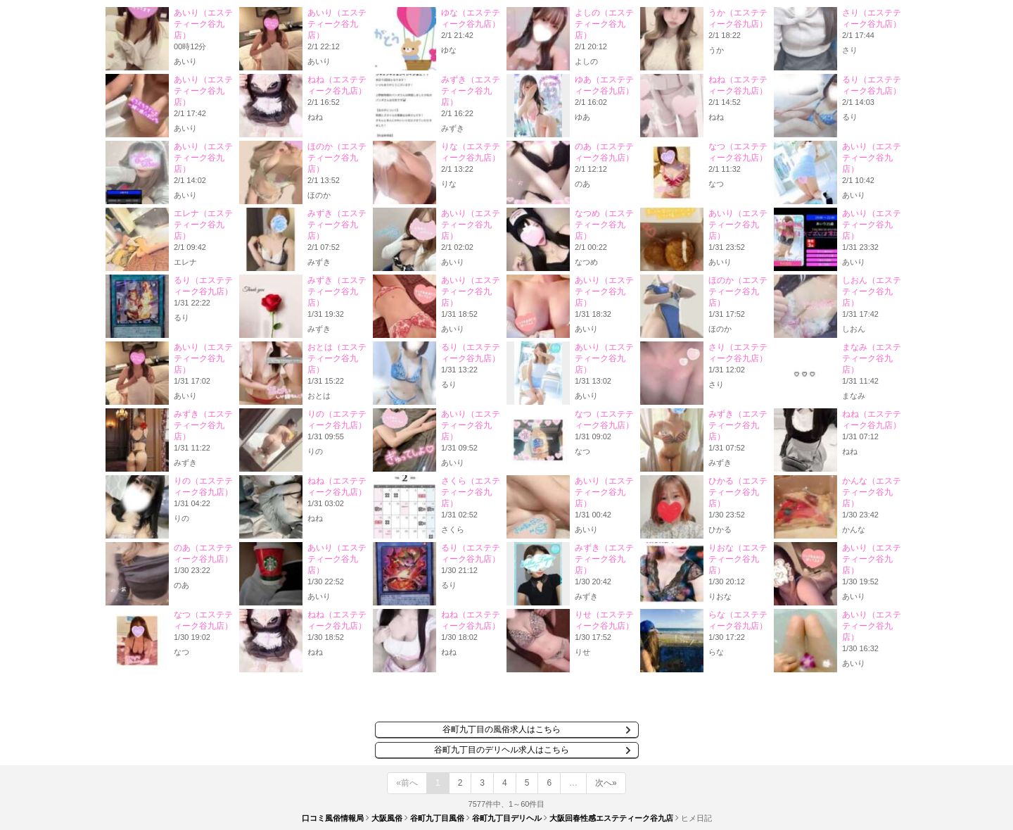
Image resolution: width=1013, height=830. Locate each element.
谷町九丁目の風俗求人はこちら (501, 729)
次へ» (606, 783)
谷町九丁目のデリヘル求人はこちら (501, 750)
